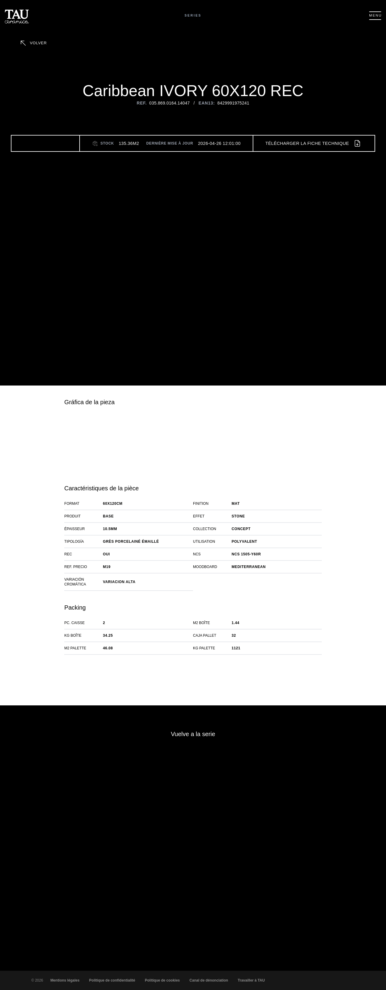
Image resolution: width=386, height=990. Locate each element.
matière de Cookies (187, 978)
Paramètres (343, 970)
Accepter (268, 970)
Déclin (304, 970)
